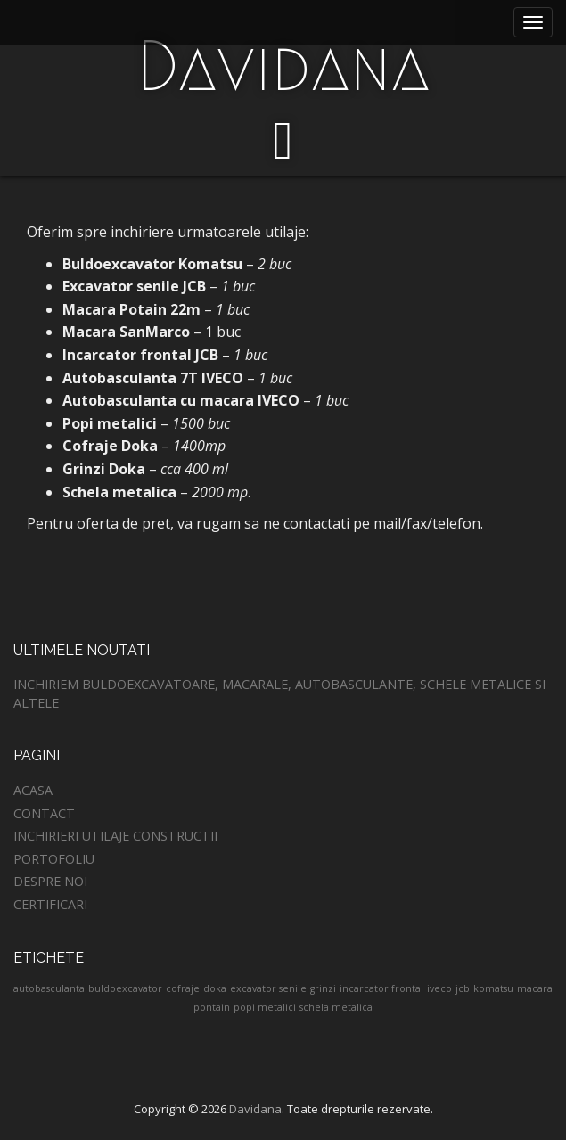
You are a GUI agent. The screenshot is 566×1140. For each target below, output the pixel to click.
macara (535, 988)
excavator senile (268, 988)
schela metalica (336, 1007)
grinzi (323, 988)
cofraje (183, 988)
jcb (462, 988)
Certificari (50, 904)
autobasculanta (49, 988)
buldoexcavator (125, 988)
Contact (44, 813)
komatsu (493, 988)
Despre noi (50, 881)
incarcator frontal (381, 988)
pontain (211, 1007)
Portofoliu (53, 858)
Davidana (283, 66)
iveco (439, 988)
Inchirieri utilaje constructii (115, 835)
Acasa (33, 790)
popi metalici (265, 1007)
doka (214, 988)
